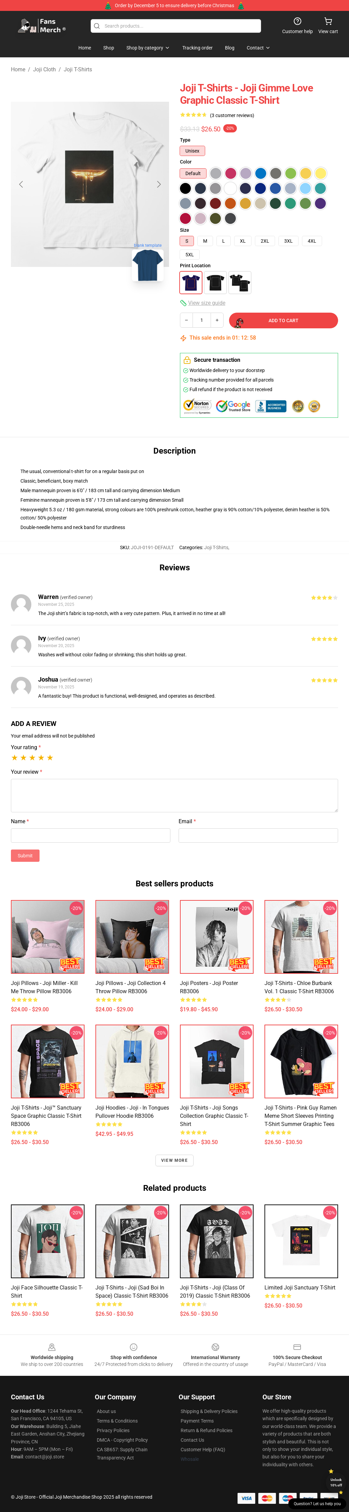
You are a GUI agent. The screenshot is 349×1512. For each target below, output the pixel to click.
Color (186, 162)
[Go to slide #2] (90, 301)
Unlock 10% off (336, 1482)
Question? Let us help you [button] (317, 1503)
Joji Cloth (44, 69)
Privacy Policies (113, 1430)
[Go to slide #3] (125, 301)
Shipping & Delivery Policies (209, 1411)
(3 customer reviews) (232, 115)
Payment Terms (197, 1421)
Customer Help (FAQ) (203, 1449)
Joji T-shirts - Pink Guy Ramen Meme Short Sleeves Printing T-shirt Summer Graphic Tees (300, 1115)
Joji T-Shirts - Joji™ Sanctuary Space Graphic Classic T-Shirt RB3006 (46, 1115)
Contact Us (192, 1440)
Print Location (195, 265)
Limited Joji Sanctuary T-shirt (299, 1287)
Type (185, 140)
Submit (25, 855)
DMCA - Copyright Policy (122, 1440)
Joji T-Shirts (78, 69)
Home (18, 69)
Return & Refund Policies (206, 1430)
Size (184, 230)
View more (174, 1160)
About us (106, 1411)
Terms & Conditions (117, 1421)
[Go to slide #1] (54, 301)
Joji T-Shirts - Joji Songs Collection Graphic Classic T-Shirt (214, 1115)
